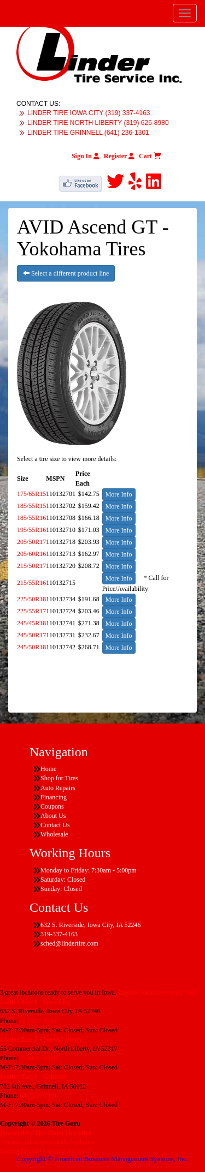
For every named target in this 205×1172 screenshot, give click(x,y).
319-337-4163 (38, 1021)
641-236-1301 (38, 1095)
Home (48, 769)
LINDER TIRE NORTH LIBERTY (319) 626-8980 (98, 123)
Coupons (52, 806)
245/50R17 (31, 635)
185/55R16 (31, 518)
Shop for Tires (59, 778)
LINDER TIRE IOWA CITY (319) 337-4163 (88, 113)
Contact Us (55, 825)
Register (119, 156)
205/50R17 (31, 542)
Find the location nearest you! (157, 992)
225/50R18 (31, 599)
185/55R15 (31, 506)
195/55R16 (31, 530)
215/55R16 (31, 583)
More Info (119, 494)
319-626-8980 (38, 1058)
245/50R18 (31, 647)
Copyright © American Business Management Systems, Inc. (102, 1159)
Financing (53, 797)
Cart (150, 156)
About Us (53, 816)
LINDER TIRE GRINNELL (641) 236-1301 (88, 132)
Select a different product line (66, 273)
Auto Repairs (57, 788)
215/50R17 (31, 566)
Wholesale (54, 834)
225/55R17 (31, 611)
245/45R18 (31, 623)
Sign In (85, 156)
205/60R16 (31, 554)
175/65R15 (31, 494)
